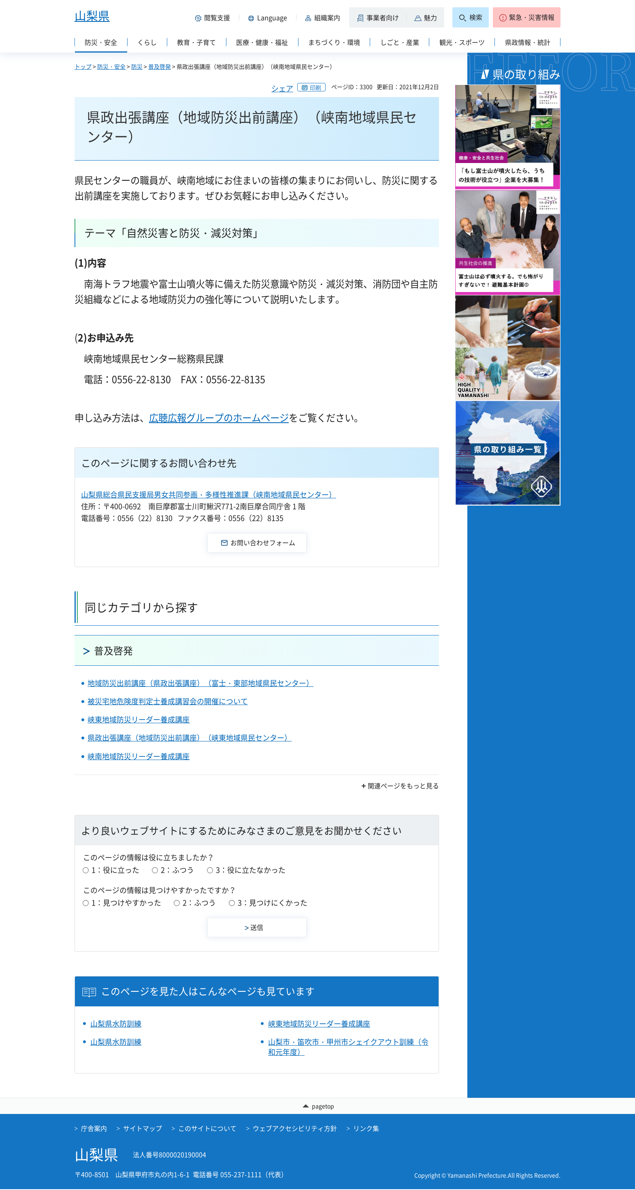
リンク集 (366, 1129)
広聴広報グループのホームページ (219, 417)
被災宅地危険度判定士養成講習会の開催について (167, 701)
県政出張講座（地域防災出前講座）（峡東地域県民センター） (189, 737)
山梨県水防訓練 (115, 1023)
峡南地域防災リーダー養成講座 (138, 756)
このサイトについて (207, 1129)
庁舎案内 (94, 1129)
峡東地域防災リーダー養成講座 (138, 719)
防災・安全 (111, 66)
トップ (83, 66)
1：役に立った (115, 869)
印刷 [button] (315, 87)
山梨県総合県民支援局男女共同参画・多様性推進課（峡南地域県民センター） (208, 494)
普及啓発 (159, 66)
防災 (137, 66)
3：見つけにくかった (272, 902)
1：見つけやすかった (126, 902)
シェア (282, 88)
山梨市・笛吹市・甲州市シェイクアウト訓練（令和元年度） (348, 1047)
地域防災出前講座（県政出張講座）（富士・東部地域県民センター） (200, 683)
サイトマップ (142, 1129)
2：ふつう (177, 869)
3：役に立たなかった (251, 869)
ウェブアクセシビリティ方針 (295, 1129)
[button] (214, 17)
